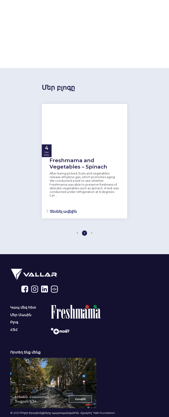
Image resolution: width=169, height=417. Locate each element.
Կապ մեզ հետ (23, 307)
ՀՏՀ (14, 330)
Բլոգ (14, 322)
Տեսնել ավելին (63, 211)
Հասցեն (80, 399)
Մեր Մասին (20, 315)
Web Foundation (104, 412)
